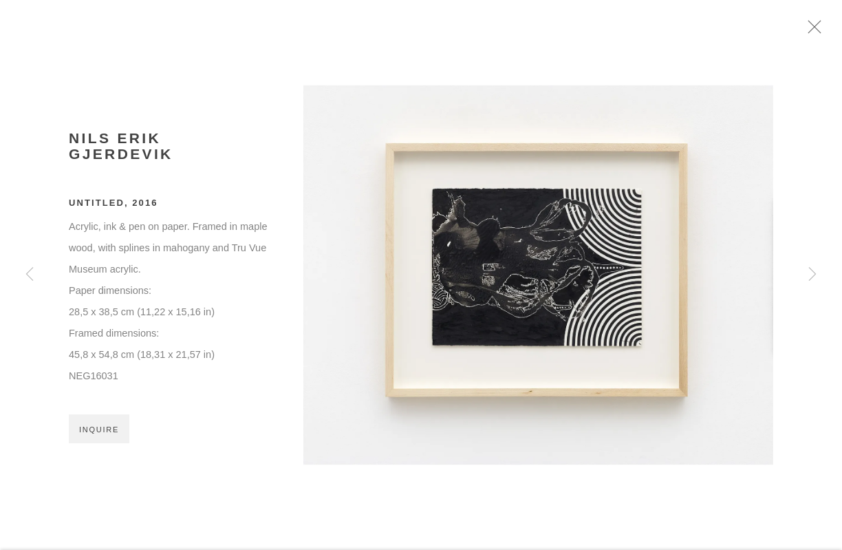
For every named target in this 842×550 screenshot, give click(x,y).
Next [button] (812, 275)
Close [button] (824, 31)
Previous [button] (29, 275)
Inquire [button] (99, 436)
